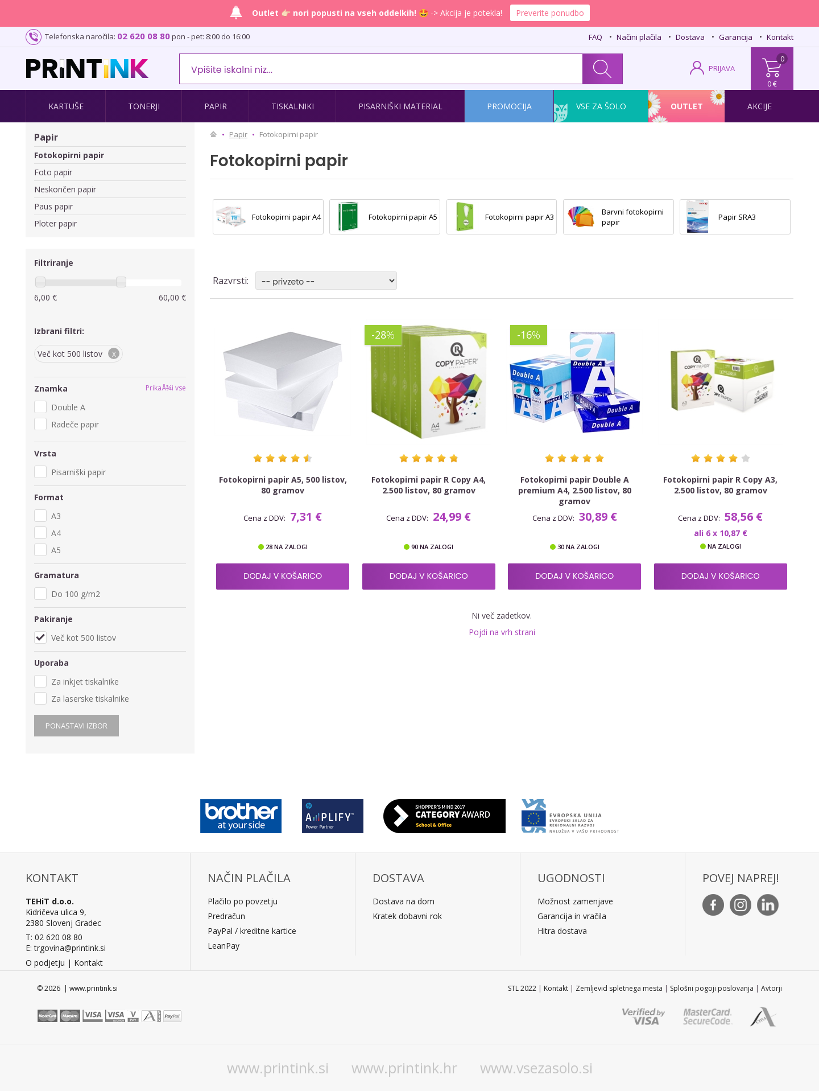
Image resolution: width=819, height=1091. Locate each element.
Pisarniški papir (78, 472)
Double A (68, 407)
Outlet (687, 106)
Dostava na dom (404, 901)
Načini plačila (639, 37)
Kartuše (66, 106)
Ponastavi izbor (76, 726)
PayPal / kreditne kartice (252, 930)
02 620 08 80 (143, 36)
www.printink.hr (404, 1067)
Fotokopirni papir (69, 155)
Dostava (690, 37)
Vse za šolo (601, 106)
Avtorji (771, 988)
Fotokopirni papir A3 (519, 217)
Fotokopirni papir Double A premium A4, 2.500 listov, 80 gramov (574, 490)
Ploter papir (55, 223)
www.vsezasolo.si (536, 1067)
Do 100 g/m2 (75, 593)
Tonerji (144, 106)
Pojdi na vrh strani (502, 632)
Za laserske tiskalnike (90, 698)
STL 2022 (522, 988)
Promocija (509, 106)
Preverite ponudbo (550, 12)
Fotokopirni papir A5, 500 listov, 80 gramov (283, 485)
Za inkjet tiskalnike (85, 681)
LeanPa (221, 945)
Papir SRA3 (737, 217)
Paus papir (53, 206)
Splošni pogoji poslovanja (712, 988)
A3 (56, 515)
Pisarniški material (400, 106)
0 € (772, 84)
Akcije (759, 106)
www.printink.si (278, 1067)
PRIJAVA (722, 68)
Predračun (226, 916)
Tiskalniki (292, 106)
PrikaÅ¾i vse (166, 388)
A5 (56, 550)
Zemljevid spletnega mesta (619, 988)
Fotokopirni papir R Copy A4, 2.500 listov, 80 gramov (428, 485)
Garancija (735, 37)
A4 (56, 533)
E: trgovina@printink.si (66, 947)
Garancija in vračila (571, 916)
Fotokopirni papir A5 (403, 217)
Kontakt (780, 37)
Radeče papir (75, 424)
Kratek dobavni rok (407, 916)
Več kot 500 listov (83, 637)
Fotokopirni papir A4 (286, 217)
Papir (215, 106)
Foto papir (53, 172)
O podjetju (45, 962)
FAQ (595, 37)
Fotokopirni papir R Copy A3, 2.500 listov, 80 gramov (720, 485)
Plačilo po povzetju (243, 901)
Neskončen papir (65, 189)
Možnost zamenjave (575, 901)
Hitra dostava (562, 930)
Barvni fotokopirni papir (633, 217)
